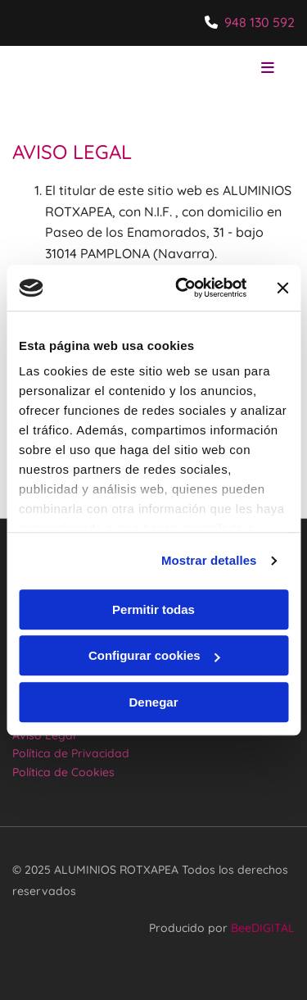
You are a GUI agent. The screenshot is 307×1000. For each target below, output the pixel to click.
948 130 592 (259, 22)
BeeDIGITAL (263, 927)
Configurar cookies (154, 655)
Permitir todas (153, 609)
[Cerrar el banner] (282, 287)
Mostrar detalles (209, 560)
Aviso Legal (43, 735)
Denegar (153, 702)
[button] (241, 69)
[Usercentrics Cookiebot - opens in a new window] (183, 287)
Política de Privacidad (70, 753)
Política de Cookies (63, 772)
